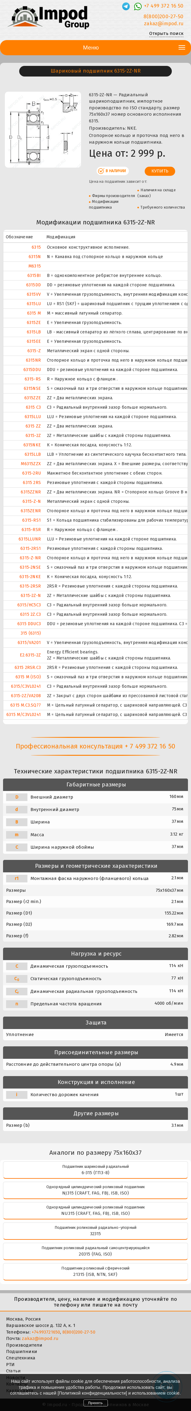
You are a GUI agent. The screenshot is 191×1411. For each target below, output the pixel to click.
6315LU (34, 303)
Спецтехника (20, 1358)
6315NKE (32, 445)
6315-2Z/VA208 (26, 695)
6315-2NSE (30, 567)
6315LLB (33, 454)
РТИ (10, 1364)
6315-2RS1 (30, 548)
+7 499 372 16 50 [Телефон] (163, 6)
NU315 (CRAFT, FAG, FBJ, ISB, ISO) (95, 1213)
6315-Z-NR (30, 558)
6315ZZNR (31, 492)
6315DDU (32, 369)
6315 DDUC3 (29, 623)
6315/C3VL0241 (26, 686)
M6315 (34, 266)
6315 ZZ (33, 426)
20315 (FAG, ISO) (95, 1254)
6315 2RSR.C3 (28, 667)
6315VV (34, 294)
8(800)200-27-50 (78, 1332)
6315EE (34, 341)
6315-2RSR (30, 586)
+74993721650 (46, 1332)
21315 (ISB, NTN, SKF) (95, 1274)
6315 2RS (32, 482)
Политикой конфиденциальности (92, 1393)
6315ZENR (31, 510)
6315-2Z (33, 435)
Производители (24, 1345)
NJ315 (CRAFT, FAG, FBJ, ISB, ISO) (95, 1193)
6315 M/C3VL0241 (23, 714)
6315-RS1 (31, 520)
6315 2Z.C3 (30, 614)
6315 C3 (33, 407)
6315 (36, 247)
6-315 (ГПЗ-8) (96, 1172)
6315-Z (34, 350)
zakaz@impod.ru (40, 1338)
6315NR (33, 360)
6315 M (34, 313)
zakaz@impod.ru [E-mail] (163, 23)
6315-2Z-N (31, 595)
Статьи (13, 1371)
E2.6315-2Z (30, 655)
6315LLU (33, 416)
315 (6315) (31, 633)
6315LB (34, 332)
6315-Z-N (32, 501)
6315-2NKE (30, 576)
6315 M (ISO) (28, 677)
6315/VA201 (29, 642)
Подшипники (21, 1351)
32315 (95, 1233)
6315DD (33, 285)
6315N (35, 256)
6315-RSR (31, 529)
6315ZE (34, 322)
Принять (95, 1403)
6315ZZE (32, 397)
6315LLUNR (30, 539)
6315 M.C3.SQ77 (25, 705)
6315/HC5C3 (29, 605)
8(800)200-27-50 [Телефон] (163, 16)
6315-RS (33, 379)
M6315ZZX (31, 463)
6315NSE (32, 388)
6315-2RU (31, 473)
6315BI (34, 275)
